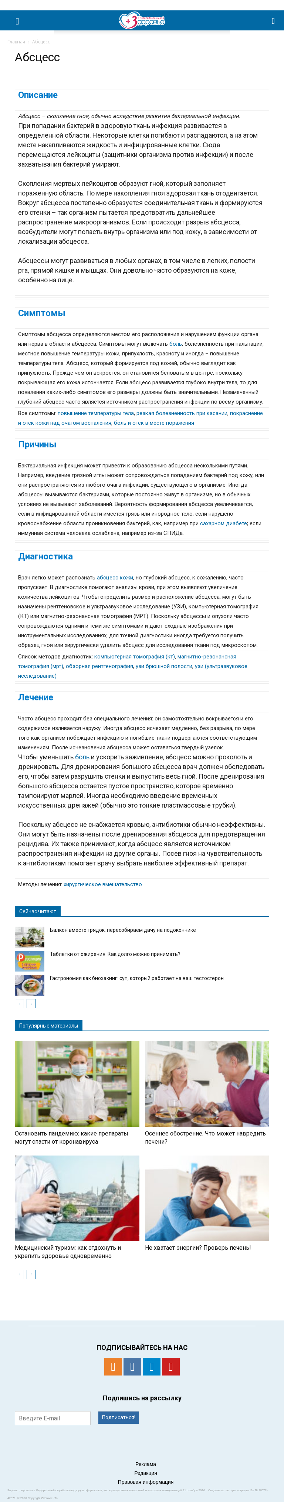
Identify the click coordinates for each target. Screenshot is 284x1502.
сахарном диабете (223, 523)
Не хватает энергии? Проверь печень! (198, 1247)
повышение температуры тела (96, 413)
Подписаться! (118, 1417)
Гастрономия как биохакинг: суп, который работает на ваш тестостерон (137, 978)
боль (175, 344)
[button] (273, 20)
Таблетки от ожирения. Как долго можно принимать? (115, 954)
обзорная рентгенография (99, 666)
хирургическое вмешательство (103, 884)
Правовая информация (146, 1482)
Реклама (145, 1464)
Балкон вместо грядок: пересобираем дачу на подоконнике (123, 930)
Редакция (145, 1473)
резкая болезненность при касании (181, 413)
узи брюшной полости (164, 666)
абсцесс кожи (115, 577)
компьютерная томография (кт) (134, 656)
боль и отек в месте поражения (154, 423)
